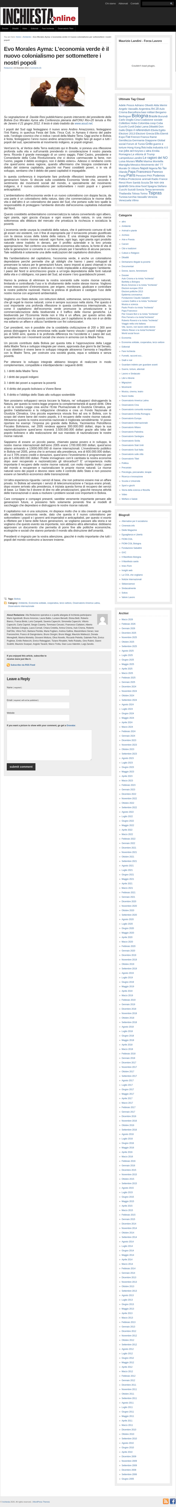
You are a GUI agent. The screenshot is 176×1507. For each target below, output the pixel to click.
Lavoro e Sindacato (131, 373)
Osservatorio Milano (131, 427)
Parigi (122, 175)
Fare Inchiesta (48, 28)
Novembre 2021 (129, 852)
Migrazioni (126, 382)
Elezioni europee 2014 (132, 288)
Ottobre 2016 (128, 1125)
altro (124, 221)
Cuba (159, 123)
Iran (121, 150)
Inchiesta (6, 1502)
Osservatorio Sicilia (131, 441)
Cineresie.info (128, 525)
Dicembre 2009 (129, 1456)
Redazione (8, 68)
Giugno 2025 (128, 660)
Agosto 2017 (128, 1080)
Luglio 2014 (127, 1246)
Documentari (128, 266)
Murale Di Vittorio (129, 168)
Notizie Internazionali (131, 579)
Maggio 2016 (128, 1147)
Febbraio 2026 (128, 624)
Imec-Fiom (127, 566)
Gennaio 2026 (128, 628)
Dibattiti (15, 28)
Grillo (149, 144)
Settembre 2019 (129, 968)
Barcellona (134, 112)
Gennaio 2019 (128, 1004)
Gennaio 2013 (128, 1326)
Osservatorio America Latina (86, 603)
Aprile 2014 (127, 1259)
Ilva (143, 147)
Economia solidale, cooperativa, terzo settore (50, 603)
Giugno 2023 (128, 767)
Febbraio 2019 (128, 1000)
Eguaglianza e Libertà (132, 534)
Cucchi (123, 126)
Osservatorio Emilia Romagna (136, 414)
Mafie (139, 161)
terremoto (158, 189)
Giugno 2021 (128, 874)
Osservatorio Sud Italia (132, 450)
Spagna (152, 186)
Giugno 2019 (128, 982)
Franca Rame (148, 136)
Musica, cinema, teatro (132, 391)
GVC (124, 552)
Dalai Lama (141, 126)
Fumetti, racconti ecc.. (132, 356)
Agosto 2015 (128, 1188)
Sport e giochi (128, 485)
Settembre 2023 (129, 754)
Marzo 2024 (127, 727)
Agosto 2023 (128, 758)
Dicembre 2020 (129, 901)
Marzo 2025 (127, 673)
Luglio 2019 (127, 977)
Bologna (140, 115)
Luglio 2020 (127, 924)
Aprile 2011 (127, 1420)
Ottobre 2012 (128, 1340)
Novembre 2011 (129, 1389)
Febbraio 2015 (128, 1215)
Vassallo (142, 196)
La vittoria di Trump (143, 154)
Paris (130, 175)
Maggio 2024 (128, 718)
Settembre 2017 (129, 1076)
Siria (132, 186)
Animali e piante (129, 230)
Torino (144, 193)
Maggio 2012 (128, 1362)
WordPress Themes (41, 1502)
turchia (132, 196)
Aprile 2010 (127, 1452)
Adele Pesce (126, 105)
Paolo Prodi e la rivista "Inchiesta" (138, 307)
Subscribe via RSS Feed (23, 665)
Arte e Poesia (128, 239)
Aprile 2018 (127, 1044)
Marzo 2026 (127, 619)
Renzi (122, 182)
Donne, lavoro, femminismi (134, 271)
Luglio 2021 (127, 870)
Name (14, 687)
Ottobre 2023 (128, 749)
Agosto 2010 (128, 1443)
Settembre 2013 (129, 1291)
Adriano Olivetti (144, 105)
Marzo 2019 (127, 995)
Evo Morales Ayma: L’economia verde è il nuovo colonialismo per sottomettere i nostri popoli (56, 56)
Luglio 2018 (127, 1031)
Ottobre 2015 (128, 1179)
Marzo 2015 (127, 1210)
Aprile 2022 (127, 830)
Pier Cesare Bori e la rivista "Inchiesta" (140, 314)
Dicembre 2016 (129, 1116)
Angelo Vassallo (128, 108)
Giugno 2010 (128, 1447)
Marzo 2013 (127, 1317)
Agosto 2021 (128, 865)
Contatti (135, 3)
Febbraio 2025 (128, 677)
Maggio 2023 (128, 771)
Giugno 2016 (128, 1143)
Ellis (157, 133)
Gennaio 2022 (128, 843)
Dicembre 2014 (129, 1224)
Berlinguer (125, 116)
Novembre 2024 (129, 691)
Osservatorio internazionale (21, 606)
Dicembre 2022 (129, 794)
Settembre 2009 (129, 1465)
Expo (122, 136)
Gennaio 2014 (128, 1273)
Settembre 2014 (129, 1237)
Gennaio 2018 (128, 1058)
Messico (135, 164)
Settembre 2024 (129, 700)
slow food (141, 186)
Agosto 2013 (128, 1295)
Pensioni (141, 175)
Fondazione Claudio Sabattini (136, 298)
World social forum (130, 333)
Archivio (125, 235)
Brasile (153, 116)
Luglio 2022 (127, 816)
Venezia (152, 196)
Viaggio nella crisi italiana (134, 323)
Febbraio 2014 (128, 1268)
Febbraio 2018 (128, 1053)
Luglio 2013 (127, 1300)
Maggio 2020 (128, 933)
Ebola (154, 130)
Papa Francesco (139, 171)
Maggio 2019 (128, 986)
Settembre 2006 (129, 1474)
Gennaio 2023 (128, 789)
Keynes (138, 150)
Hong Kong (134, 147)
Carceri (125, 244)
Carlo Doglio (126, 119)
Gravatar (71, 725)
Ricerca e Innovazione (132, 476)
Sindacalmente (129, 588)
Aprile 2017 (127, 1098)
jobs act (129, 150)
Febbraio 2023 (128, 785)
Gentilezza (125, 140)
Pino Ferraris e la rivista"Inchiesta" (138, 317)
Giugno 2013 (128, 1304)
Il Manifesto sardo (130, 561)
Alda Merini (160, 105)
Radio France (159, 178)
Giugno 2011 (128, 1411)
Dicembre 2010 (129, 1429)
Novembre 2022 (129, 798)
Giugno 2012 (128, 1358)
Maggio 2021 (128, 879)
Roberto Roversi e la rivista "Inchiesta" (140, 320)
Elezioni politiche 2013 (132, 291)
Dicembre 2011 (129, 1385)
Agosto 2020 (128, 919)
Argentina (144, 108)
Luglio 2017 (127, 1085)
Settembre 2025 (129, 646)
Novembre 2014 (129, 1228)
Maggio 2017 (128, 1094)
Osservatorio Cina (130, 405)
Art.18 (155, 108)
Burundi (163, 116)
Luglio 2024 (127, 709)
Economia (126, 338)
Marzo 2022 (127, 834)
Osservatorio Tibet (65, 28)
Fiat (128, 136)
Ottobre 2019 (128, 964)
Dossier (5, 28)
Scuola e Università (131, 481)
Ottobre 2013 (128, 1286)
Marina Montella (153, 161)
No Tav (162, 168)
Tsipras (155, 193)
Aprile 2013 (127, 1313)
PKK (149, 175)
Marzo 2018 (127, 1049)
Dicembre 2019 (129, 955)
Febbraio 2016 (128, 1161)
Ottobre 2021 (128, 856)
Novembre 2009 (129, 1461)
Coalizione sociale (151, 119)
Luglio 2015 (127, 1192)
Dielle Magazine (129, 530)
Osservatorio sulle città (132, 454)
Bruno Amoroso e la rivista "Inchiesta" (139, 285)
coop (153, 123)
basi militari (148, 112)
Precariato (126, 467)
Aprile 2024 (127, 722)
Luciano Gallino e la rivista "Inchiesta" (139, 301)
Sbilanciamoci (128, 584)
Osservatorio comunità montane (137, 409)
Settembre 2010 (129, 1438)
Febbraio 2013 (128, 1322)
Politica (123, 178)
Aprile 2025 (127, 668)
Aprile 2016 (127, 1152)
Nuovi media (128, 396)
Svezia (140, 189)
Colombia (143, 123)
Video (24, 28)
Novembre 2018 (129, 1013)
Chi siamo (110, 3)
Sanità (136, 182)
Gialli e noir (127, 360)
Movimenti (126, 387)
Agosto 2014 (128, 1241)
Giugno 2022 (128, 821)
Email (23, 700)
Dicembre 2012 (129, 1331)
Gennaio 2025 (128, 682)
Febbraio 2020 (128, 946)
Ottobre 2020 (128, 910)
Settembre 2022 (129, 807)
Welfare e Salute (130, 499)
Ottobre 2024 (128, 695)
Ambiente (27, 37)
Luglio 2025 (127, 655)
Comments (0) (35, 68)
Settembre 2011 (129, 1398)
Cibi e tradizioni (129, 248)
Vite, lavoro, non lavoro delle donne (138, 327)
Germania (138, 140)
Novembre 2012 (129, 1335)
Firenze (135, 136)
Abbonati (123, 3)
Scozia (145, 182)
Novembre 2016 (129, 1121)
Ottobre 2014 (128, 1232)
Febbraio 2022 (128, 839)
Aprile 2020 (127, 937)
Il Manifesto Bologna (131, 557)
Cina (137, 119)
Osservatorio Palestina (132, 432)
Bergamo (160, 112)
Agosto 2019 (128, 973)
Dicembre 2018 (129, 1009)
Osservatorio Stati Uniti (133, 445)
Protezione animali (139, 178)
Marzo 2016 (127, 1156)
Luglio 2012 (127, 1353)
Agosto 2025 (128, 651)
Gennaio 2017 (128, 1112)
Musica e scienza (130, 304)
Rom (129, 182)
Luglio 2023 (127, 762)
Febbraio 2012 (128, 1376)
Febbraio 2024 (128, 731)
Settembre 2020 (129, 915)
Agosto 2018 (128, 1027)
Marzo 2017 (127, 1103)
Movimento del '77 (152, 164)
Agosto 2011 (128, 1403)
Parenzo (157, 171)
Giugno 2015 (128, 1197)
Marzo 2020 (127, 942)
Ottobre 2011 (128, 1394)
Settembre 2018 (129, 1022)
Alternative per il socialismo (135, 521)
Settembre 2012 (129, 1344)
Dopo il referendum (138, 130)
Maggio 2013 (128, 1309)
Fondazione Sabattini (132, 548)
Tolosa (136, 193)
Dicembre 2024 (129, 686)
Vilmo (135, 200)
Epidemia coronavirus (132, 294)
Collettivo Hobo (128, 123)
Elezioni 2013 (127, 133)
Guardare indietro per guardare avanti (140, 364)
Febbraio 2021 (128, 892)
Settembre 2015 (129, 1183)
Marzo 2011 (127, 1425)
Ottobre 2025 (128, 642)
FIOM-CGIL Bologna (131, 543)
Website (10, 713)
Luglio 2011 (127, 1407)
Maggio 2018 (128, 1040)
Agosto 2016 (128, 1134)
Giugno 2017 (128, 1089)
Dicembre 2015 (129, 1170)
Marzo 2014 (127, 1264)
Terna (148, 189)
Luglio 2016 (127, 1138)
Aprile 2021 (127, 883)
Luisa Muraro (127, 161)
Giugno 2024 (128, 713)
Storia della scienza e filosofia (136, 490)
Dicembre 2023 (129, 740)
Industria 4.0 (160, 147)
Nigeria (153, 168)
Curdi (131, 126)
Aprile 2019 (127, 991)
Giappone (151, 140)
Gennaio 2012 (128, 1380)
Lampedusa (126, 157)
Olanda (123, 171)
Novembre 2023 (129, 745)
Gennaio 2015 (128, 1219)
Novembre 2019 (129, 959)
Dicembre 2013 (129, 1277)
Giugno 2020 (128, 928)
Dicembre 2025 (129, 633)
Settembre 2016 (129, 1130)
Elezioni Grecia (145, 133)
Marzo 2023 (127, 780)
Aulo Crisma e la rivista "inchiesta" (138, 278)
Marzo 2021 (127, 888)
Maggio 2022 (128, 825)
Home (18, 37)
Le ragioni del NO (155, 158)
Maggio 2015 (128, 1201)
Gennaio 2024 (128, 736)
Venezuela (125, 200)
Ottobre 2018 (128, 1018)
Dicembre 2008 (129, 1470)
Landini (137, 157)
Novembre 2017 (129, 1067)
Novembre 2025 (129, 637)
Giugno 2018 (128, 1036)
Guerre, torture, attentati (133, 369)
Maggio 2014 (128, 1255)
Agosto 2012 (128, 1349)
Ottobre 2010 (128, 1434)
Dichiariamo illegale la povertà (136, 262)
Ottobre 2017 (128, 1071)
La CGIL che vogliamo (132, 575)
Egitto (161, 130)
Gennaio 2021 (128, 897)
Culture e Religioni (130, 253)
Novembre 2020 (129, 906)
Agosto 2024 (128, 704)
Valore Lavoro (128, 597)
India (149, 147)
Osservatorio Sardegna (133, 436)
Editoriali (34, 28)
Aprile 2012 (127, 1367)
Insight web (127, 570)
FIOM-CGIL (127, 539)
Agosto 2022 (128, 812)
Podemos (159, 175)
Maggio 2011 (128, 1416)
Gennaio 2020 (128, 950)
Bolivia (17, 599)
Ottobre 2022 (128, 803)
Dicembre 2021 (129, 848)
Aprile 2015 (127, 1206)
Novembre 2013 (129, 1282)
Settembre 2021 (129, 861)
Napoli (144, 168)
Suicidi (132, 189)
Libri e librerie (128, 378)
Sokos (125, 593)
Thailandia (125, 193)
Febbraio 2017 (128, 1107)
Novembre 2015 (129, 1174)
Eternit (164, 133)
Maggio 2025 (128, 664)
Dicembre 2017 (129, 1062)
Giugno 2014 (128, 1250)
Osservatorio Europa (131, 418)
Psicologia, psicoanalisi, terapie (136, 472)
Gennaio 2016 (128, 1165)
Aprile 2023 (127, 776)
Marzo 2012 (127, 1371)
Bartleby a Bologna (131, 282)
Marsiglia (124, 164)
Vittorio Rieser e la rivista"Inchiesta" (138, 330)
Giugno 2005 (128, 1479)
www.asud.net (83, 123)
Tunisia (123, 196)
